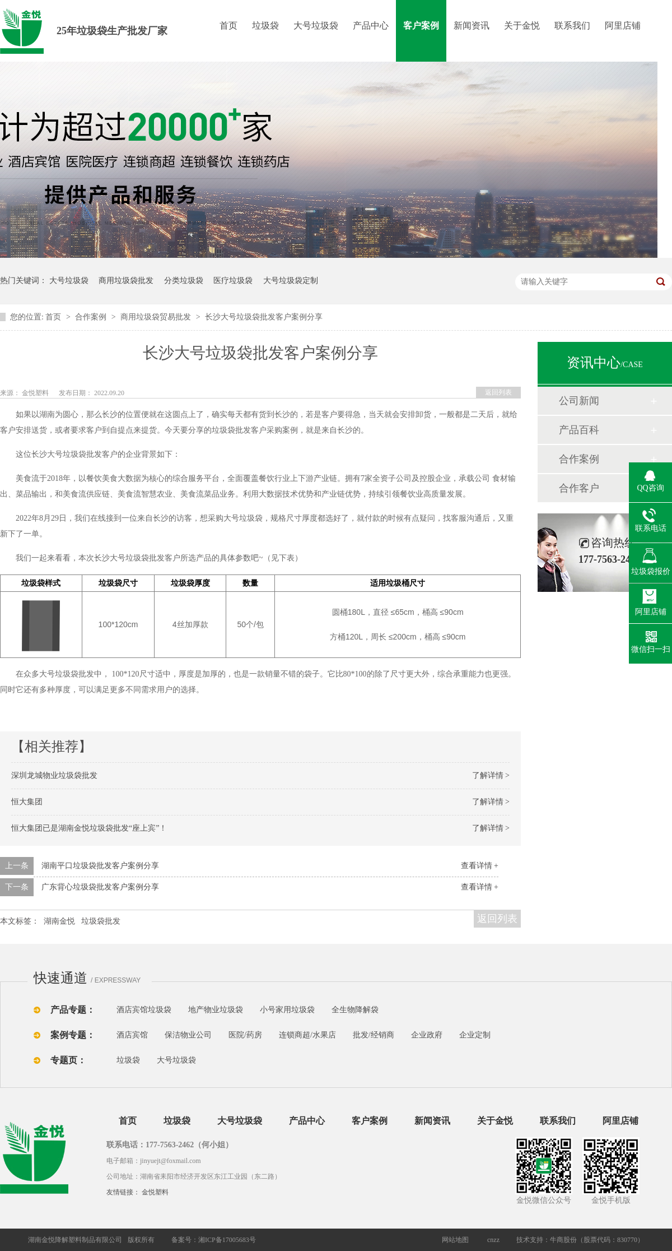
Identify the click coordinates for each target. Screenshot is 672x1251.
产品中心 (371, 25)
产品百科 (579, 429)
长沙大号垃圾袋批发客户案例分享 (264, 317)
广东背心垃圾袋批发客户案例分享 (100, 887)
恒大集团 (27, 802)
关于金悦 (522, 25)
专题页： (68, 1060)
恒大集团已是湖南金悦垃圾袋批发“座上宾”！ (89, 828)
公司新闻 (579, 400)
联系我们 (572, 25)
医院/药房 (245, 1035)
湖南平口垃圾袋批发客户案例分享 (100, 865)
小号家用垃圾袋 (287, 1010)
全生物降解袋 (355, 1010)
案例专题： (72, 1035)
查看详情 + (479, 865)
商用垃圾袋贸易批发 (156, 317)
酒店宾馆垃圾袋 (143, 1010)
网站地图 (455, 1240)
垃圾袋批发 (100, 921)
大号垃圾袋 (315, 25)
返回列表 (498, 392)
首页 (228, 25)
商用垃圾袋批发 (126, 280)
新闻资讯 (471, 25)
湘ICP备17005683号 (227, 1240)
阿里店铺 (623, 25)
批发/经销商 (373, 1035)
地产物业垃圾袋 (215, 1010)
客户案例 (421, 25)
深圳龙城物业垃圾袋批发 (54, 775)
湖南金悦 (59, 921)
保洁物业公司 (188, 1035)
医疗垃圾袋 (233, 280)
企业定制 (475, 1035)
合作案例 (92, 317)
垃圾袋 (265, 25)
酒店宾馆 (132, 1035)
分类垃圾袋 (183, 280)
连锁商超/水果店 (307, 1035)
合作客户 (579, 488)
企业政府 (426, 1035)
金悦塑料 (155, 1192)
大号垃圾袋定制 (290, 280)
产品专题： (72, 1009)
